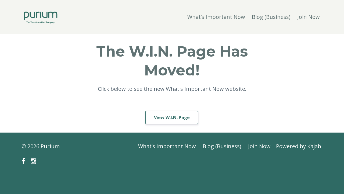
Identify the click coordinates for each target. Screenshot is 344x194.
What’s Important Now (216, 16)
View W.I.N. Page (172, 117)
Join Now (308, 16)
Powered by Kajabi (299, 146)
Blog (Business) (271, 16)
